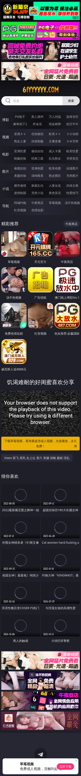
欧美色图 (55, 168)
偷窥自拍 (20, 168)
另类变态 (72, 158)
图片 (5, 171)
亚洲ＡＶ (20, 134)
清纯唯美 (37, 176)
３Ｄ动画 (72, 134)
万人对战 (55, 117)
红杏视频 (20, 210)
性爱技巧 (72, 193)
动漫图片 (72, 168)
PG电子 (20, 117)
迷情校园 (20, 193)
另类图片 (72, 176)
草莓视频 (55, 203)
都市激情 (20, 185)
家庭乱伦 (37, 185)
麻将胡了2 (20, 124)
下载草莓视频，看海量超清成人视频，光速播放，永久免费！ (41, 444)
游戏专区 (72, 117)
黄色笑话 (55, 193)
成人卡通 (55, 151)
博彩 (5, 119)
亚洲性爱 (20, 151)
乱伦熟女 (55, 158)
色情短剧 (37, 210)
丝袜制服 (37, 141)
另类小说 (37, 193)
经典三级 (37, 158)
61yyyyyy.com (40, 89)
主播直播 (55, 141)
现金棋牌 (55, 124)
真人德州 (37, 117)
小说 (5, 188)
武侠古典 (72, 185)
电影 (5, 154)
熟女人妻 (20, 141)
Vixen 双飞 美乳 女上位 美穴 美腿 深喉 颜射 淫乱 (37, 458)
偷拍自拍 (37, 151)
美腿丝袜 (20, 176)
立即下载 (65, 766)
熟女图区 (55, 176)
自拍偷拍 (37, 134)
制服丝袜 (20, 158)
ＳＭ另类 (72, 141)
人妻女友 (55, 185)
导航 (5, 205)
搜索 (71, 101)
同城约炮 (20, 203)
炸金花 (37, 124)
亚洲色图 (37, 168)
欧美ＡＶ (55, 134)
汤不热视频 (72, 203)
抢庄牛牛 (72, 124)
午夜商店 (37, 203)
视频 (5, 137)
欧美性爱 (72, 151)
